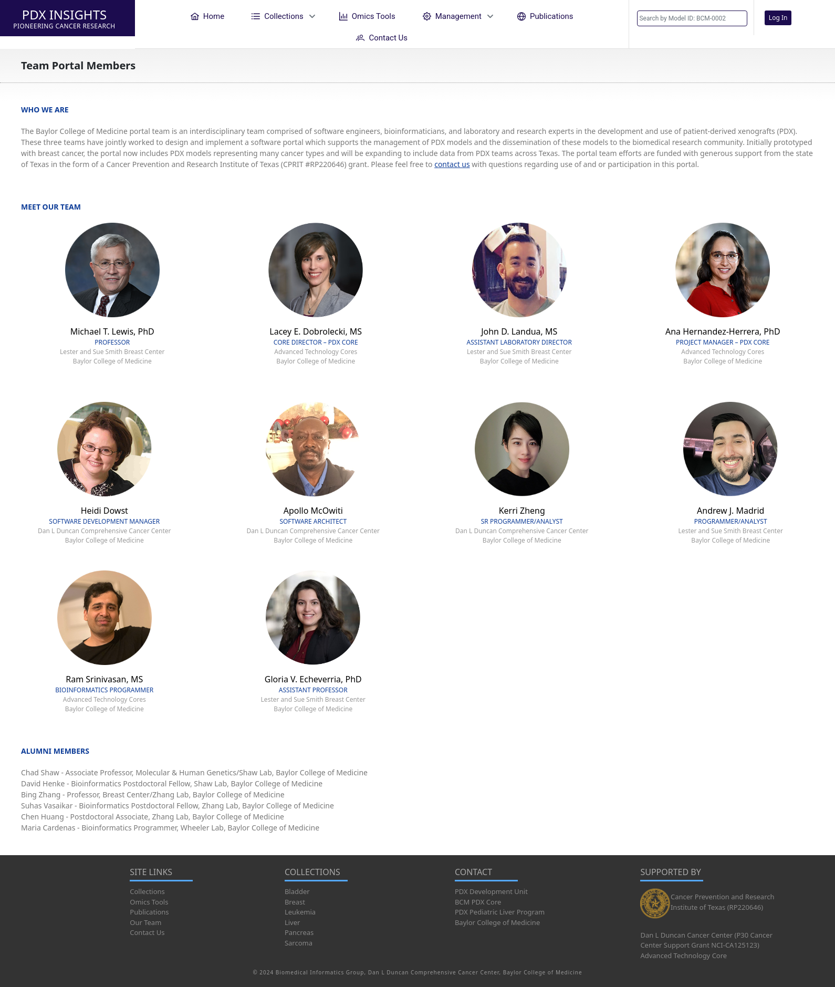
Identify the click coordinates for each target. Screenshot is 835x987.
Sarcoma (298, 943)
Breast (295, 902)
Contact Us (147, 932)
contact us (452, 164)
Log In (778, 17)
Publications (149, 912)
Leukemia (300, 912)
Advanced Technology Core (683, 955)
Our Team (145, 922)
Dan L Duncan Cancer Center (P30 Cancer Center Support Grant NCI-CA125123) (706, 940)
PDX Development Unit (491, 891)
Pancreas (299, 932)
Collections (147, 891)
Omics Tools (149, 902)
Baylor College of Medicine (497, 922)
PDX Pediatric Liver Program (500, 912)
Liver (292, 922)
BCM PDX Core (478, 902)
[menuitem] (207, 16)
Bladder (297, 891)
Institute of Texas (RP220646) (717, 907)
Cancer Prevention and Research (723, 896)
